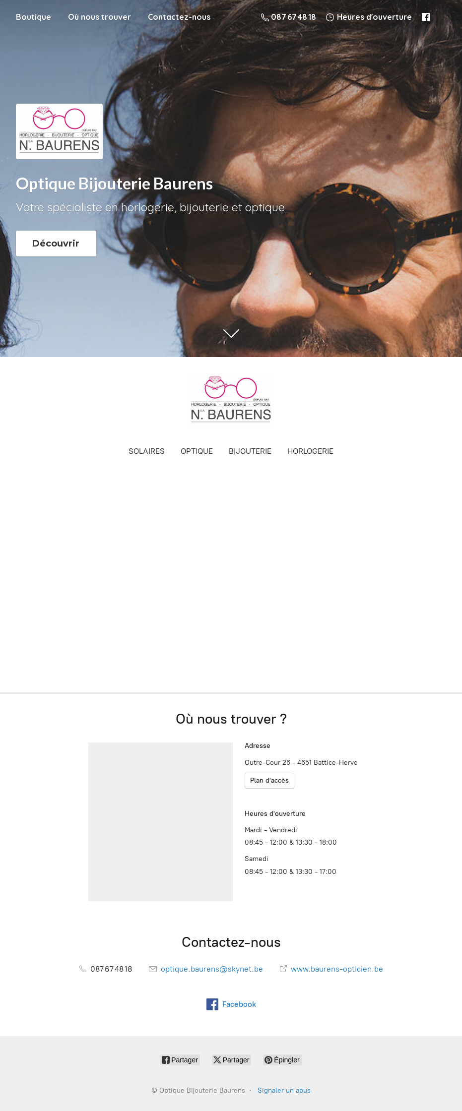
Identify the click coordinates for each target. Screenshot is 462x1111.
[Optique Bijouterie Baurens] (231, 401)
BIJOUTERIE (250, 451)
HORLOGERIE (310, 451)
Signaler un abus (284, 1090)
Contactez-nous (179, 17)
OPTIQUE (197, 451)
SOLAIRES (147, 451)
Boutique (33, 17)
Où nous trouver (99, 17)
